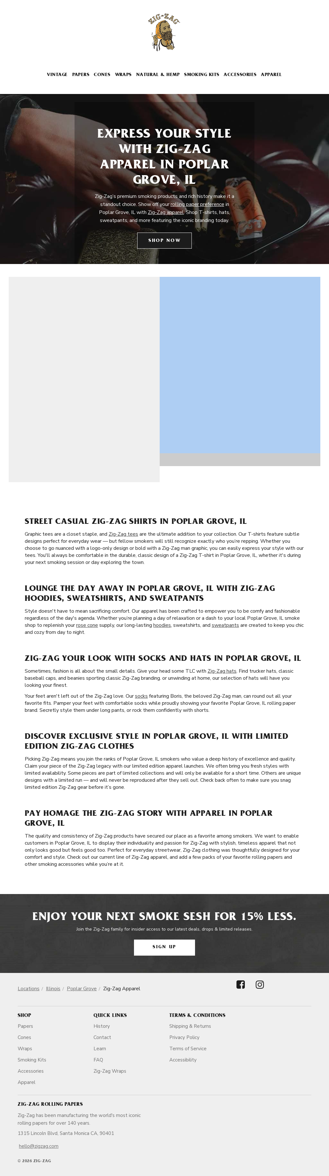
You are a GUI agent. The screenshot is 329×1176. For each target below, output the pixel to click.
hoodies (162, 625)
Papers (81, 75)
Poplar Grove (82, 988)
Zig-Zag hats (222, 671)
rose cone (87, 625)
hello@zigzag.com (38, 1146)
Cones (102, 75)
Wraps (123, 75)
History (101, 1026)
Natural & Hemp (158, 75)
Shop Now (164, 241)
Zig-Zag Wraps (109, 1071)
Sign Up (164, 947)
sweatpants (225, 625)
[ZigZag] (164, 32)
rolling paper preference (197, 204)
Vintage (57, 75)
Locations (29, 988)
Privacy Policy (184, 1037)
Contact (102, 1037)
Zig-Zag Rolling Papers (50, 1104)
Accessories (240, 75)
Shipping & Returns (190, 1026)
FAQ (98, 1060)
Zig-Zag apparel (166, 212)
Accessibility (183, 1060)
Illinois (53, 988)
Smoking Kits (201, 75)
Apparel (271, 75)
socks (141, 696)
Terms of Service (188, 1048)
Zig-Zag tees (123, 534)
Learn (99, 1048)
